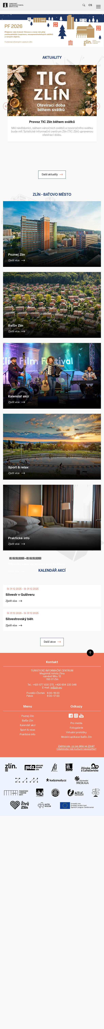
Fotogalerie (76, 727)
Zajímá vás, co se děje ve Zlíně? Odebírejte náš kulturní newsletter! (76, 747)
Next (94, 104)
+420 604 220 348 (65, 684)
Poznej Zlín (27, 715)
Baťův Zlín (27, 720)
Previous (4, 104)
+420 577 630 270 (43, 684)
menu (98, 6)
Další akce (52, 642)
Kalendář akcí (27, 725)
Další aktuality (52, 174)
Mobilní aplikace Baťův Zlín (76, 736)
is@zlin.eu (56, 687)
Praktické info (27, 734)
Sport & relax (27, 729)
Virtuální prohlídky (76, 732)
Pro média (76, 723)
